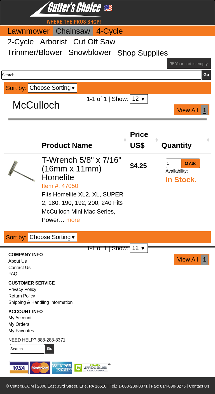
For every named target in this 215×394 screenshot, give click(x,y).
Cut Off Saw (94, 41)
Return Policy (21, 296)
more (73, 220)
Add (191, 163)
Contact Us (19, 267)
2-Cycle (20, 41)
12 (138, 98)
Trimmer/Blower (34, 52)
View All (187, 110)
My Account (20, 317)
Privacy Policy (22, 289)
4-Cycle (109, 31)
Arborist (53, 41)
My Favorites (21, 330)
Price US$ (139, 139)
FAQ (12, 273)
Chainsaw (73, 31)
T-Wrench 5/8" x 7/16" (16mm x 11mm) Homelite (81, 168)
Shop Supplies (142, 53)
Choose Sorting (53, 87)
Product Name (67, 145)
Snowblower (90, 52)
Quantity (177, 145)
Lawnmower (28, 31)
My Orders (18, 324)
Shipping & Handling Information (40, 302)
